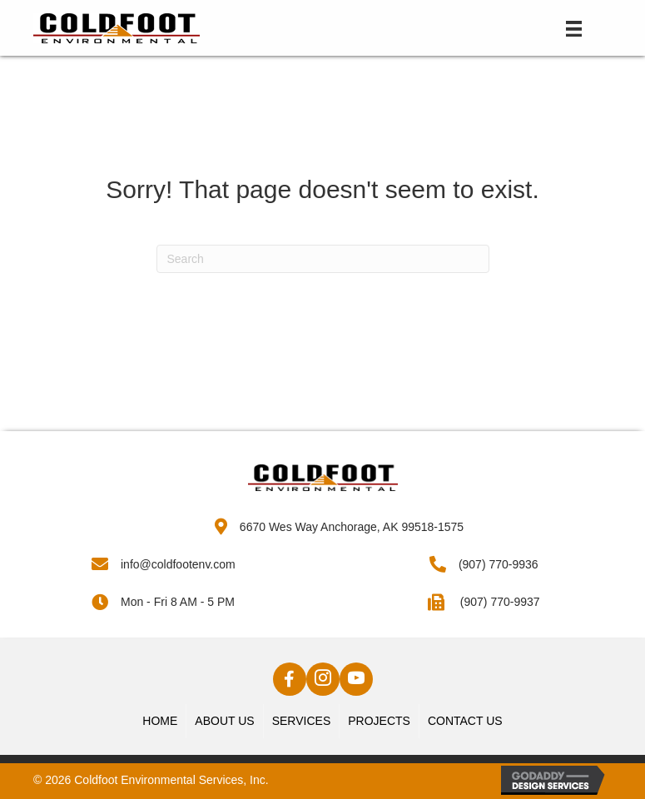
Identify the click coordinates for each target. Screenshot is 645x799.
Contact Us (465, 720)
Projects (379, 720)
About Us (224, 720)
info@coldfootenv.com (178, 564)
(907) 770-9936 (498, 564)
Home (159, 720)
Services (301, 720)
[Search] (322, 259)
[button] (289, 679)
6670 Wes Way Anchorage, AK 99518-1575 (352, 526)
